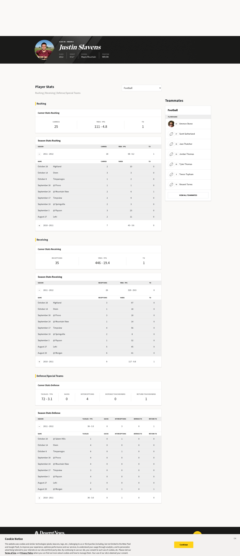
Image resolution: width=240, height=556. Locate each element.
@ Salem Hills (52, 438)
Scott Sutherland (181, 133)
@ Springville (51, 204)
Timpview (50, 197)
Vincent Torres (180, 184)
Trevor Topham (180, 174)
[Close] (235, 540)
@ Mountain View (53, 191)
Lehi (47, 216)
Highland (49, 166)
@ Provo (49, 185)
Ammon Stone (180, 123)
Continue (184, 546)
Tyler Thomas (180, 164)
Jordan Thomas (181, 154)
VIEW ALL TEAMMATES (188, 195)
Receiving (50, 93)
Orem (48, 172)
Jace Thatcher (180, 144)
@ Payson (50, 210)
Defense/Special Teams (68, 93)
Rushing (39, 93)
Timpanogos (51, 179)
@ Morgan (50, 353)
